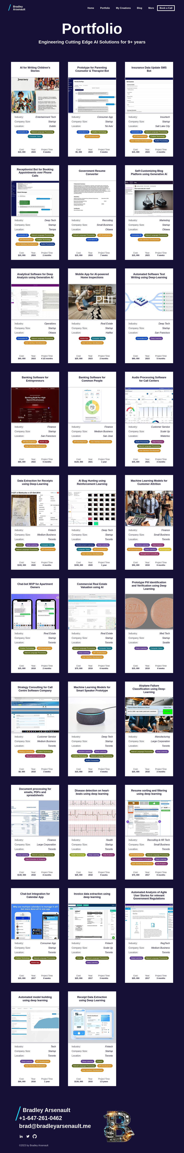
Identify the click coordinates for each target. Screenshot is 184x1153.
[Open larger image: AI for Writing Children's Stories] (35, 95)
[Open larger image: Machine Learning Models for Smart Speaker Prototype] (92, 715)
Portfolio (105, 8)
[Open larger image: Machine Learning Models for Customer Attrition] (149, 508)
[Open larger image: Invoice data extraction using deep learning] (92, 921)
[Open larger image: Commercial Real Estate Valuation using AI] (92, 611)
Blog (139, 8)
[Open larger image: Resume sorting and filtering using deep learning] (149, 818)
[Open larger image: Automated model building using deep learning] (35, 1025)
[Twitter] (28, 1136)
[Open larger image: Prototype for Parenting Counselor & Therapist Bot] (92, 95)
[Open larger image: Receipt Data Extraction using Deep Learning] (92, 1025)
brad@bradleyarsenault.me (55, 1126)
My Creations (123, 8)
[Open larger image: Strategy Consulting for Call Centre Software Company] (35, 715)
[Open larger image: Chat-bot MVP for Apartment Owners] (35, 611)
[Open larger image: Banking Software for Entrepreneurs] (35, 405)
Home (91, 8)
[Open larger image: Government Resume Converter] (92, 198)
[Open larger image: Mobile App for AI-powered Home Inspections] (92, 302)
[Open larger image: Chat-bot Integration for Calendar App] (35, 921)
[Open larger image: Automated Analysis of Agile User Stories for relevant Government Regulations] (149, 921)
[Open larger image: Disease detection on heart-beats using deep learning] (92, 818)
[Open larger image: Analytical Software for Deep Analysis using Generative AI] (35, 302)
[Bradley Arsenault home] (20, 8)
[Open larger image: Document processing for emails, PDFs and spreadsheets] (35, 818)
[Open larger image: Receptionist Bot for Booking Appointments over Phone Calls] (35, 198)
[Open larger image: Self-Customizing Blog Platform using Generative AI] (149, 198)
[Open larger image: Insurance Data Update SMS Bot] (149, 95)
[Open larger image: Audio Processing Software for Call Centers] (149, 405)
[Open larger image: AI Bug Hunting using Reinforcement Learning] (92, 508)
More (151, 8)
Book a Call (166, 8)
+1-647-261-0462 (40, 1118)
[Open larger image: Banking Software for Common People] (92, 405)
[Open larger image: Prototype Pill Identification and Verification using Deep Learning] (149, 611)
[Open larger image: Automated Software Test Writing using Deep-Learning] (149, 302)
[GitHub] (35, 1136)
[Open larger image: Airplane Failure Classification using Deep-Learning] (149, 715)
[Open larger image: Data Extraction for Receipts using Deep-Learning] (35, 508)
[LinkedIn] (21, 1136)
